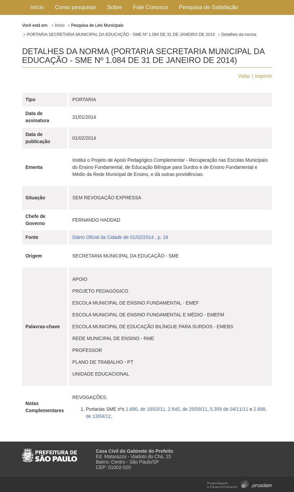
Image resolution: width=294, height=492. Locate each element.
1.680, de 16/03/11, (146, 409)
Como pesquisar (75, 7)
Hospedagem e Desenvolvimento (239, 483)
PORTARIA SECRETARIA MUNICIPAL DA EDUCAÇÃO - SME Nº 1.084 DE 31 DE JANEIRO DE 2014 (121, 34)
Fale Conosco (150, 7)
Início (37, 7)
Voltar (244, 76)
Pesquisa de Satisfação (208, 7)
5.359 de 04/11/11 (229, 409)
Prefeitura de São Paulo (49, 452)
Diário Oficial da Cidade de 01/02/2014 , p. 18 (120, 237)
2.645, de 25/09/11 (187, 409)
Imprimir (263, 76)
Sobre (114, 7)
